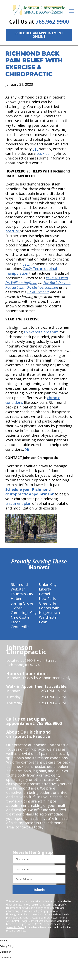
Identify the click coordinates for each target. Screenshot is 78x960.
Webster (18, 589)
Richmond (19, 584)
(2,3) (26, 263)
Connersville (49, 607)
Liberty (45, 589)
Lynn (43, 622)
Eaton (16, 622)
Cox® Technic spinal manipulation (31, 271)
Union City (48, 584)
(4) (27, 449)
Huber (16, 598)
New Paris (47, 598)
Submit (39, 889)
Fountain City (22, 593)
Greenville (47, 603)
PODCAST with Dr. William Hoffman (36, 280)
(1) (35, 148)
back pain (44, 153)
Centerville (20, 626)
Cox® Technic (38, 292)
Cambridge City (23, 612)
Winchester (48, 617)
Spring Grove (22, 603)
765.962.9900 (52, 21)
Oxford (17, 607)
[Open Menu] (71, 11)
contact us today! (30, 827)
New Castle (20, 617)
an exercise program (41, 332)
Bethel (44, 593)
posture (12, 231)
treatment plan (18, 503)
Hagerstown (49, 612)
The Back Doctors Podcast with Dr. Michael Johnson (37, 285)
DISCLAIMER (13, 920)
